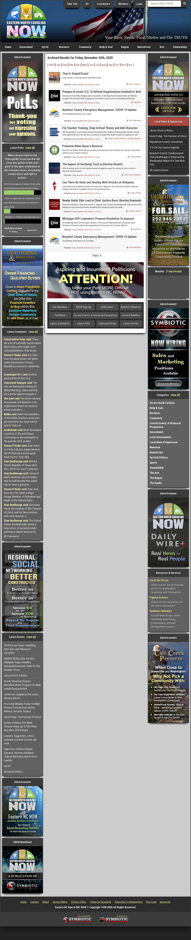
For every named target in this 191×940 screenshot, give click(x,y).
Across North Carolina (162, 402)
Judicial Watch (135, 157)
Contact (34, 902)
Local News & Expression (164, 442)
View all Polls (32, 230)
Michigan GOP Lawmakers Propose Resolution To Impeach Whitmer (98, 220)
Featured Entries (107, 323)
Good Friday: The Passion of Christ (22, 717)
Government (26, 47)
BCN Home (107, 307)
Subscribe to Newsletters (129, 902)
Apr (78, 64)
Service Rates (60, 902)
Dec (130, 64)
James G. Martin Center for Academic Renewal (124, 139)
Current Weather (131, 315)
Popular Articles (159, 597)
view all (30, 147)
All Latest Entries (13, 771)
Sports (153, 462)
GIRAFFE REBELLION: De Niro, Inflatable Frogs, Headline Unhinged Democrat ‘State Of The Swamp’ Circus (22, 664)
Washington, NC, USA (168, 287)
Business (64, 47)
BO (87, 4)
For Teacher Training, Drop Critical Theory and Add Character (100, 128)
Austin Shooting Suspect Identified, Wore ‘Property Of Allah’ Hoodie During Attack (22, 685)
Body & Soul (106, 47)
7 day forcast (174, 271)
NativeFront (144, 47)
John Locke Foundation (132, 175)
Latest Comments (60, 323)
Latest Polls (83, 323)
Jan (58, 64)
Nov (124, 64)
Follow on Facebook (100, 902)
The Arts (154, 472)
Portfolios (60, 315)
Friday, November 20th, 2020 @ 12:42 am (86, 212)
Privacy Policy (78, 902)
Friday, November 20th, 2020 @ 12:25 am (86, 230)
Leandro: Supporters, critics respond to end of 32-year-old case (20, 739)
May (84, 64)
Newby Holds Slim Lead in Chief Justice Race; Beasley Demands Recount (101, 202)
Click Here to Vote (13, 228)
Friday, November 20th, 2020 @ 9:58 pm (86, 85)
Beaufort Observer (131, 307)
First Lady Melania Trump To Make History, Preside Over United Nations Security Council (22, 707)
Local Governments (160, 437)
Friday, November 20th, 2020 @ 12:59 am (86, 193)
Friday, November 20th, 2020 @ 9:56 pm (86, 103)
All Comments (11, 536)
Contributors (103, 4)
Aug (104, 64)
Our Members (60, 307)
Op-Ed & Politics (159, 457)
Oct (117, 64)
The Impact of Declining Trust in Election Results (92, 164)
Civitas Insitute (135, 193)
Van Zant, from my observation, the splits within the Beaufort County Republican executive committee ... (21, 362)
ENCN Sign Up (83, 307)
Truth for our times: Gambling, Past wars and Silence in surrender (20, 649)
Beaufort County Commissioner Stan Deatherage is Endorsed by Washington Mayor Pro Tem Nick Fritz (167, 159)
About (45, 902)
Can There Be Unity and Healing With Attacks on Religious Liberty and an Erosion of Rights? (98, 184)
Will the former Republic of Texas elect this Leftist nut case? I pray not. (21, 465)
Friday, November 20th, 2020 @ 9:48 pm (86, 121)
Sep (110, 64)
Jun (91, 64)
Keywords (165, 902)
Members (123, 4)
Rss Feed (151, 902)
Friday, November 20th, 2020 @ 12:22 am (86, 248)
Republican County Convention (166, 141)
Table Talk (72, 4)
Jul (97, 64)
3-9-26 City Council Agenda (164, 147)
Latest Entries (131, 323)
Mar (71, 64)
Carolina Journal (135, 211)
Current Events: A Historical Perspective (95, 315)
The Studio (156, 483)
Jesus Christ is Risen (15, 675)
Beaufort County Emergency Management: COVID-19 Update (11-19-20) (99, 111)
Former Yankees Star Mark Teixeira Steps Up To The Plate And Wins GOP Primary (20, 726)
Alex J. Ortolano (135, 84)
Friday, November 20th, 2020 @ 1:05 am (86, 139)
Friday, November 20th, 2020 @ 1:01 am (86, 157)
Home (8, 47)
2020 (51, 64)
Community (85, 47)
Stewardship (180, 47)
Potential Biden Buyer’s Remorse (82, 146)
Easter (7, 766)
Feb (65, 64)
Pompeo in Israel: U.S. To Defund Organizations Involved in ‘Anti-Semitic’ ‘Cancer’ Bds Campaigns (102, 93)
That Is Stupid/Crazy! (75, 73)
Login (139, 4)
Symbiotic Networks (161, 611)
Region (125, 47)
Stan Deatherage (135, 120)
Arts (162, 47)
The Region (156, 477)
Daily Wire (137, 102)
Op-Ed (45, 47)
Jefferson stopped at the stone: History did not (21, 696)
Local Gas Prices (159, 580)
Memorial (155, 447)
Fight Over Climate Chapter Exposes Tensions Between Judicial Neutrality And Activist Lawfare (20, 754)
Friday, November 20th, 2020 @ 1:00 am (86, 175)
